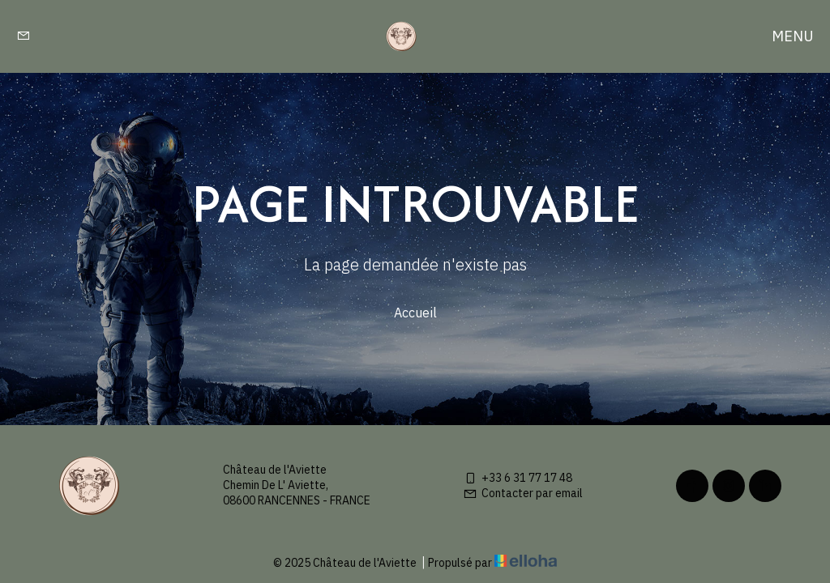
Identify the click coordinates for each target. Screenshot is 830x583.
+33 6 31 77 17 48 (517, 477)
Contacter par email (523, 493)
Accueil (415, 312)
